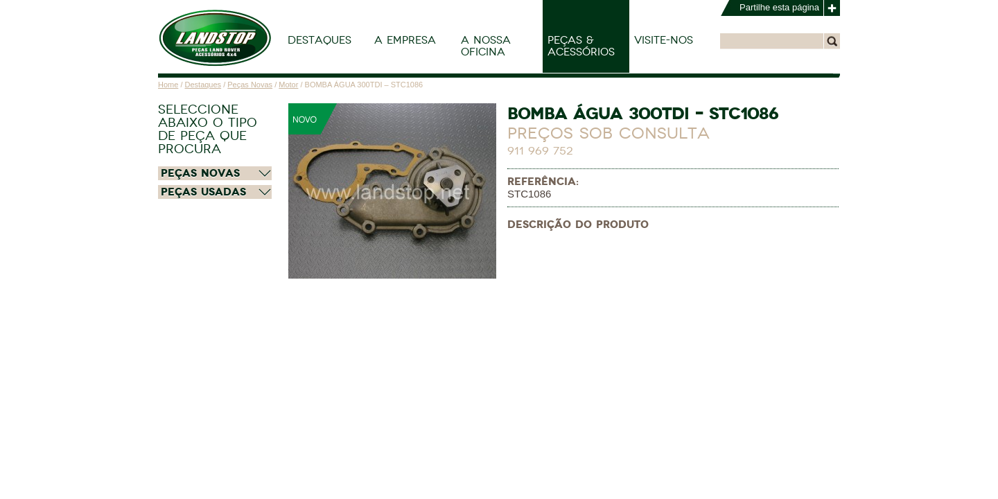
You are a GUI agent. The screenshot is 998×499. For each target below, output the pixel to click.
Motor (288, 84)
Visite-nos (663, 40)
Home (168, 84)
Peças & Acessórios (581, 46)
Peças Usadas (203, 192)
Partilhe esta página (779, 7)
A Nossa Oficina (486, 46)
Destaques (319, 40)
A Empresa (405, 40)
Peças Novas (249, 84)
